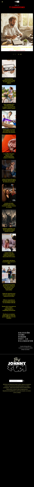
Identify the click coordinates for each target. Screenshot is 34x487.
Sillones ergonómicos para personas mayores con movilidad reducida (8, 299)
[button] (24, 379)
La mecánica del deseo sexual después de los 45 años (8, 260)
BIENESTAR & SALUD (20, 50)
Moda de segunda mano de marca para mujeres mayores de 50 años (8, 293)
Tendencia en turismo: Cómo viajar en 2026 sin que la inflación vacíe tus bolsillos (8, 314)
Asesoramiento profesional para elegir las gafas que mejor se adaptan (8, 79)
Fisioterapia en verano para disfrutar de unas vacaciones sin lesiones (8, 129)
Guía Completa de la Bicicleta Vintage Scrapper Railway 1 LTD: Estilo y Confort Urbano (8, 104)
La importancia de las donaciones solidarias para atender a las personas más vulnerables (8, 285)
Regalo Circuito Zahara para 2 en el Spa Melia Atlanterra (17, 48)
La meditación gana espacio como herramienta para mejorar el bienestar (8, 154)
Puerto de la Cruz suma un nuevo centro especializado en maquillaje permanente (8, 306)
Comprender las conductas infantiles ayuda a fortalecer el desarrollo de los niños (8, 253)
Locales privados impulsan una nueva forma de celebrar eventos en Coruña (8, 203)
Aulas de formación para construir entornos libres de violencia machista (8, 179)
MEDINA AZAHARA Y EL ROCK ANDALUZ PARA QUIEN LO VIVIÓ (8, 228)
